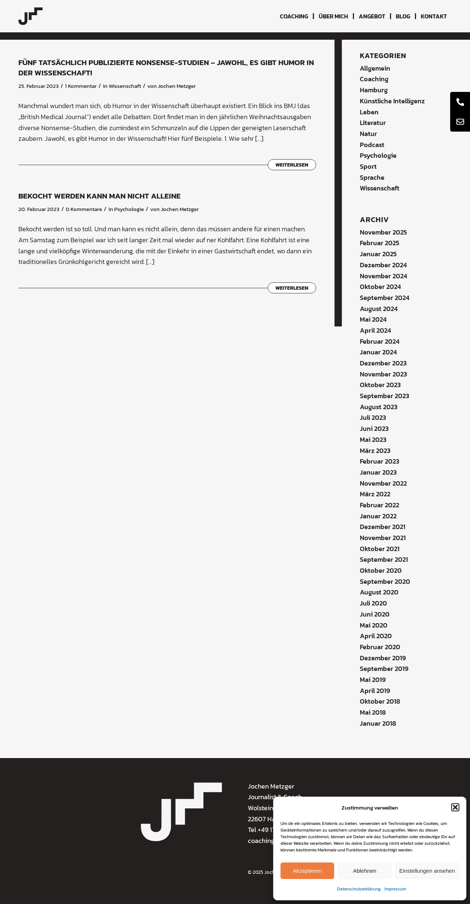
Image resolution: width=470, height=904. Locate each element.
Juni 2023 (374, 428)
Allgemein (375, 68)
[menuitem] (294, 16)
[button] (455, 807)
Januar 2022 (378, 516)
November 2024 (383, 276)
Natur (368, 134)
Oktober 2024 (380, 287)
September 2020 (385, 581)
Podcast (372, 145)
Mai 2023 (373, 439)
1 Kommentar (81, 86)
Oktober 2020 (381, 570)
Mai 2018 (373, 712)
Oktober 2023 (380, 385)
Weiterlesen (291, 164)
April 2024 (375, 330)
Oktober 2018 (380, 701)
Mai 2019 (373, 680)
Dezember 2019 (383, 658)
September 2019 (384, 668)
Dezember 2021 (382, 527)
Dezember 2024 (383, 265)
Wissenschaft (125, 86)
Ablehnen (364, 871)
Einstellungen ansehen (427, 871)
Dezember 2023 (383, 363)
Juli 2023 (373, 417)
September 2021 (384, 559)
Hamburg (374, 90)
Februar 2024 (380, 341)
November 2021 (383, 538)
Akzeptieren (307, 871)
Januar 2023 (378, 472)
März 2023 (375, 450)
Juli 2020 (373, 603)
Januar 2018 (378, 723)
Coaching (374, 79)
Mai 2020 (373, 625)
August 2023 (378, 407)
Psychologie (129, 209)
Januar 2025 (378, 254)
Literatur (373, 123)
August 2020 (379, 592)
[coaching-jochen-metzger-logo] (30, 16)
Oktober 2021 (380, 549)
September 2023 (384, 396)
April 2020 (376, 636)
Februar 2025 (379, 243)
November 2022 (383, 483)
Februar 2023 (379, 461)
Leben (369, 112)
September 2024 (384, 298)
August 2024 (379, 309)
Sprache (372, 177)
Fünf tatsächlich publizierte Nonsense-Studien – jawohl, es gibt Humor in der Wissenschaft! (166, 67)
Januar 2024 (378, 352)
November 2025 (383, 232)
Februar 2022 (379, 505)
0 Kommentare (84, 209)
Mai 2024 (373, 319)
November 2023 (383, 374)
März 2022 (375, 494)
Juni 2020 (375, 614)
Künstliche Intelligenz (392, 101)
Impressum (395, 889)
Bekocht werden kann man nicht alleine (99, 195)
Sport (368, 166)
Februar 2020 (380, 647)
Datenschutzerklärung (359, 889)
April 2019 (375, 691)
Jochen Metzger (177, 86)
